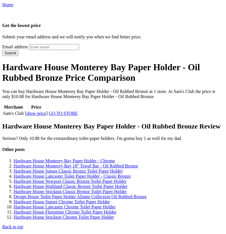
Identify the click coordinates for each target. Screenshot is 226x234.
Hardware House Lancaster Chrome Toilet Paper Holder (64, 206)
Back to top (12, 226)
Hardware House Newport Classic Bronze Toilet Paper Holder (70, 181)
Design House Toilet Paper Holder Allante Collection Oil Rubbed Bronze (80, 196)
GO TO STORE (63, 113)
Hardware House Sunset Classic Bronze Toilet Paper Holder (68, 171)
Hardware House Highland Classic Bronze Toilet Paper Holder (71, 186)
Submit (10, 53)
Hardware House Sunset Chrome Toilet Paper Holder (62, 201)
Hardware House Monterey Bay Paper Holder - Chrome (64, 160)
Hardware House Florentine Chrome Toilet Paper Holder (65, 212)
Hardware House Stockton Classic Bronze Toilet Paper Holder (70, 191)
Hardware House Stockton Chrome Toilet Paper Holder (64, 217)
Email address (15, 46)
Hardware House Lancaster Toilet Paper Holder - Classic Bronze (72, 176)
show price (36, 113)
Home (7, 4)
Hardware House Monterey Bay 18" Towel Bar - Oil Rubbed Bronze (76, 165)
